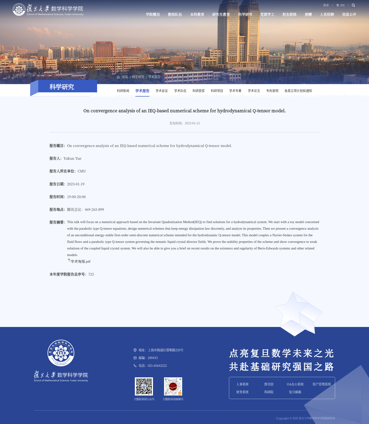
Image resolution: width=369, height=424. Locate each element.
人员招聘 (327, 14)
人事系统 (242, 384)
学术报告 (154, 76)
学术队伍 (180, 90)
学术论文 (254, 90)
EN (343, 5)
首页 (125, 76)
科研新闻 (123, 90)
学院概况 (153, 14)
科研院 (268, 392)
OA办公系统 (295, 384)
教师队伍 (175, 14)
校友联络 (289, 14)
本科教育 (197, 14)
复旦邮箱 (295, 392)
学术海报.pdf (80, 261)
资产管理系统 (322, 384)
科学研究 (245, 14)
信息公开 (349, 14)
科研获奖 (199, 90)
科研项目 (217, 90)
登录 (326, 5)
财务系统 (242, 392)
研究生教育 (221, 14)
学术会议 (162, 90)
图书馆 (268, 384)
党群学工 (267, 14)
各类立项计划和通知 (298, 90)
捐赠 (308, 14)
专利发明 (272, 90)
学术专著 (235, 90)
